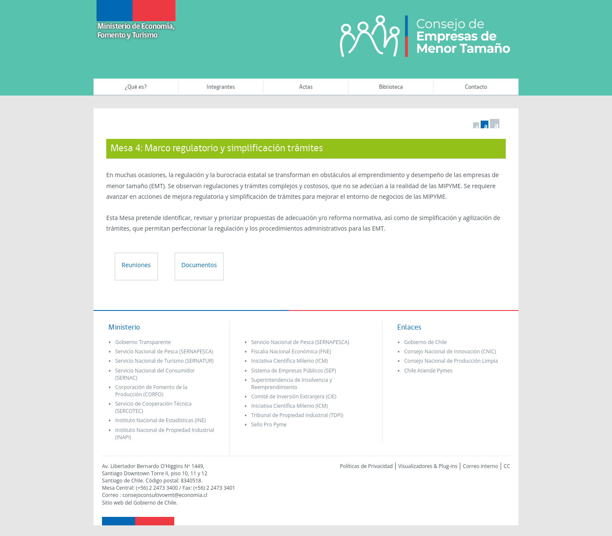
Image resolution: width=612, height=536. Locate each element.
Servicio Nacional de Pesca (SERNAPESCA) (164, 351)
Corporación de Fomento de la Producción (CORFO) (151, 391)
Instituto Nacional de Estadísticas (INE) (160, 420)
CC (507, 466)
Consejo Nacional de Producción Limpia (451, 360)
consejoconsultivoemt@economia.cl (164, 495)
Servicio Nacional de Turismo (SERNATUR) (164, 360)
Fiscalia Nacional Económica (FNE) (291, 351)
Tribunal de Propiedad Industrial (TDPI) (297, 415)
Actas (306, 87)
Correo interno (480, 466)
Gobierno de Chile (425, 342)
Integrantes (221, 87)
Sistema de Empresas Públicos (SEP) (293, 370)
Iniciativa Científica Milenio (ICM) (289, 360)
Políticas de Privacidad (366, 466)
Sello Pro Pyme (268, 424)
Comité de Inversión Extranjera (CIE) (293, 396)
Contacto (476, 87)
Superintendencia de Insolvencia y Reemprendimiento (291, 383)
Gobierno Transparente (143, 342)
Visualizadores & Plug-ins (427, 466)
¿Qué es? (136, 87)
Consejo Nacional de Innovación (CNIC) (450, 351)
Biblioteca (391, 87)
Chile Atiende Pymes (428, 370)
